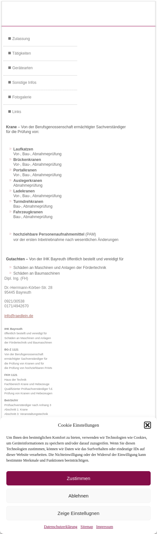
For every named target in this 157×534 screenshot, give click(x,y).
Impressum (104, 526)
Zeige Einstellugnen (79, 513)
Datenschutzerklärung (60, 526)
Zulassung (21, 39)
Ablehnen (78, 495)
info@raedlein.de (18, 316)
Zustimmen (78, 478)
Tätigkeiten (21, 53)
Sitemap (87, 526)
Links (16, 112)
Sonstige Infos (24, 82)
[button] (147, 425)
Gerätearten (22, 68)
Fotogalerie (21, 97)
